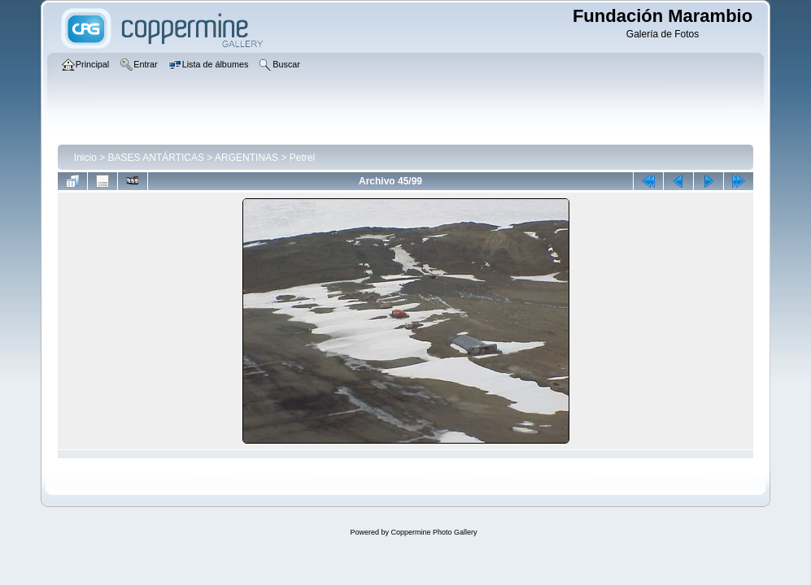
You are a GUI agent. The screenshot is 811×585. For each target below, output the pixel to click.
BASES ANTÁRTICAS (156, 157)
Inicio (85, 157)
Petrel (302, 157)
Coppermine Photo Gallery (433, 532)
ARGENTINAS (246, 157)
